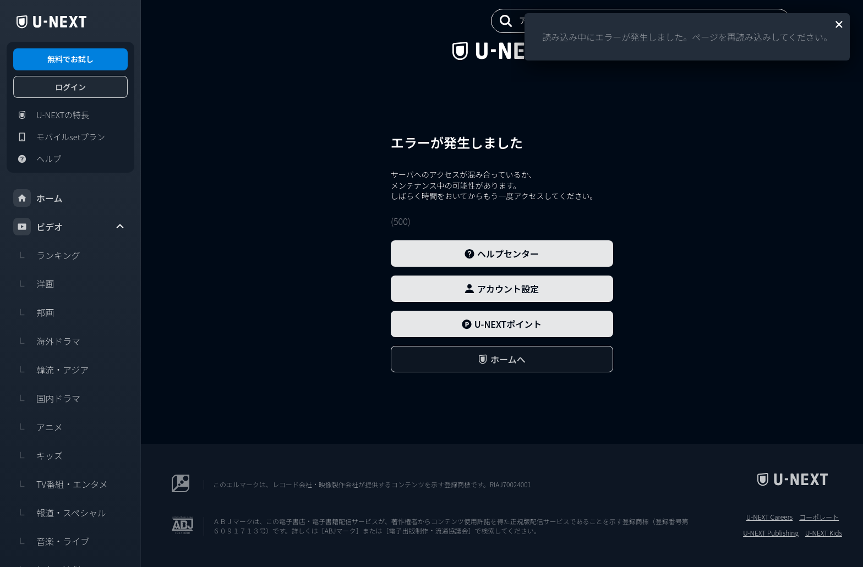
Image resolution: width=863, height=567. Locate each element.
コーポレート (819, 517)
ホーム (38, 198)
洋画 (33, 284)
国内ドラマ (46, 398)
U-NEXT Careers (769, 517)
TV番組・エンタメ (60, 484)
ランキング (46, 255)
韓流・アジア (51, 369)
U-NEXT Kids (823, 533)
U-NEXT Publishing (771, 533)
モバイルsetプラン (59, 137)
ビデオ (69, 226)
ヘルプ (37, 159)
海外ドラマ (46, 341)
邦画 (33, 312)
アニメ (38, 427)
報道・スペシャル (59, 512)
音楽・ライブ (51, 541)
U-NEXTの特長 (51, 115)
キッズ (38, 455)
